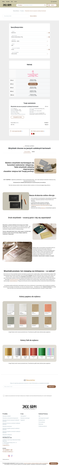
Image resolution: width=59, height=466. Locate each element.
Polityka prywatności (42, 426)
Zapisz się (51, 386)
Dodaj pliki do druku (17, 117)
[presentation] (29, 391)
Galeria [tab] (33, 151)
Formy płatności (41, 422)
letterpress (43, 207)
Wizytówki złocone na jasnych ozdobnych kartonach (35, 10)
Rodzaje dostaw (41, 420)
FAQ (12, 1)
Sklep (3, 1)
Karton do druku (14, 35)
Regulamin (23, 420)
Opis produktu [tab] (27, 151)
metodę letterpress (13, 280)
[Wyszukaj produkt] (16, 16)
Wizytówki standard (7, 416)
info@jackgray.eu (6, 445)
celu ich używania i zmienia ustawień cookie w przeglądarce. (36, 463)
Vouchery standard (6, 436)
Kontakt (7, 1)
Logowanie (54, 1)
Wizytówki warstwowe (7, 426)
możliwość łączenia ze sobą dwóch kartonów (40, 205)
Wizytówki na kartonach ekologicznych (10, 418)
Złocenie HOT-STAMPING (16, 48)
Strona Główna (16, 10)
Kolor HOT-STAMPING (15, 52)
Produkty (22, 10)
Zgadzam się (53, 463)
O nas (15, 1)
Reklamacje (40, 424)
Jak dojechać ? (23, 416)
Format (13, 31)
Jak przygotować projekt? (43, 418)
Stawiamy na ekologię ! (25, 418)
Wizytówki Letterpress (7, 434)
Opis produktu (33, 16)
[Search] (35, 5)
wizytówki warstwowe (14, 279)
